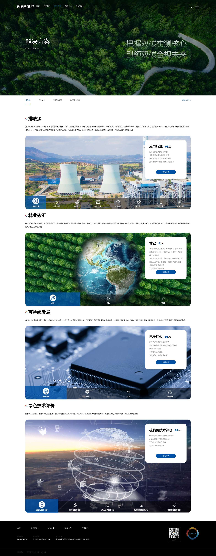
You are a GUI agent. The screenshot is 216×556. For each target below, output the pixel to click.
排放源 (27, 100)
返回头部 (185, 100)
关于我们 (46, 6)
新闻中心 (68, 6)
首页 (37, 6)
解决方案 (57, 6)
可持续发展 (57, 100)
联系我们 (78, 6)
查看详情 (166, 172)
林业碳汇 (42, 100)
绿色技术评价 (75, 100)
